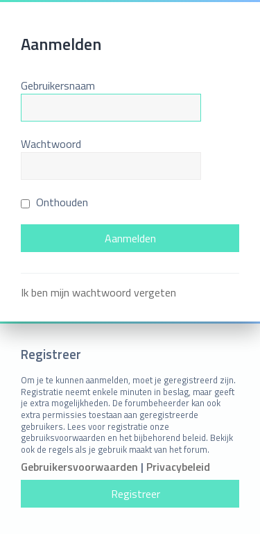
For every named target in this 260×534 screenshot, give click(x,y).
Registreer (135, 493)
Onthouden (54, 202)
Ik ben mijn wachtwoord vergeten (98, 292)
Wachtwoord (51, 143)
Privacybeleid (178, 467)
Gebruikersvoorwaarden (79, 467)
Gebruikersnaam (58, 85)
